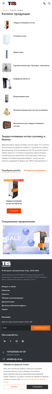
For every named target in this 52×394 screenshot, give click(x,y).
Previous (4, 240)
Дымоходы (18, 52)
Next (47, 240)
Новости (5, 294)
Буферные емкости (21, 79)
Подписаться (40, 328)
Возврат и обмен (9, 287)
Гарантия (6, 290)
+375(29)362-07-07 (16, 352)
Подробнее (14, 211)
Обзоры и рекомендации (12, 298)
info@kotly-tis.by (14, 359)
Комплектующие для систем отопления (30, 110)
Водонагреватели (21, 97)
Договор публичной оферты (14, 306)
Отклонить (37, 387)
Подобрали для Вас (11, 171)
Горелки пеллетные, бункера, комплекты (31, 66)
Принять (14, 387)
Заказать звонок (13, 355)
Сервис (5, 309)
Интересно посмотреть (35, 171)
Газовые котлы (19, 36)
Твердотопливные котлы (24, 23)
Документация (8, 302)
